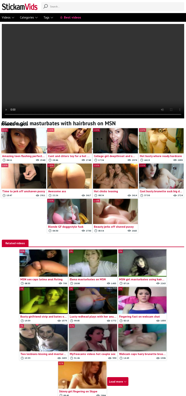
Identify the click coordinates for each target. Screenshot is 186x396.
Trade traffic (103, 375)
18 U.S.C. (118, 375)
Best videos (70, 17)
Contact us (68, 375)
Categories (29, 17)
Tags (48, 17)
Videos (8, 17)
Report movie (85, 375)
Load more (139, 339)
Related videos (15, 243)
